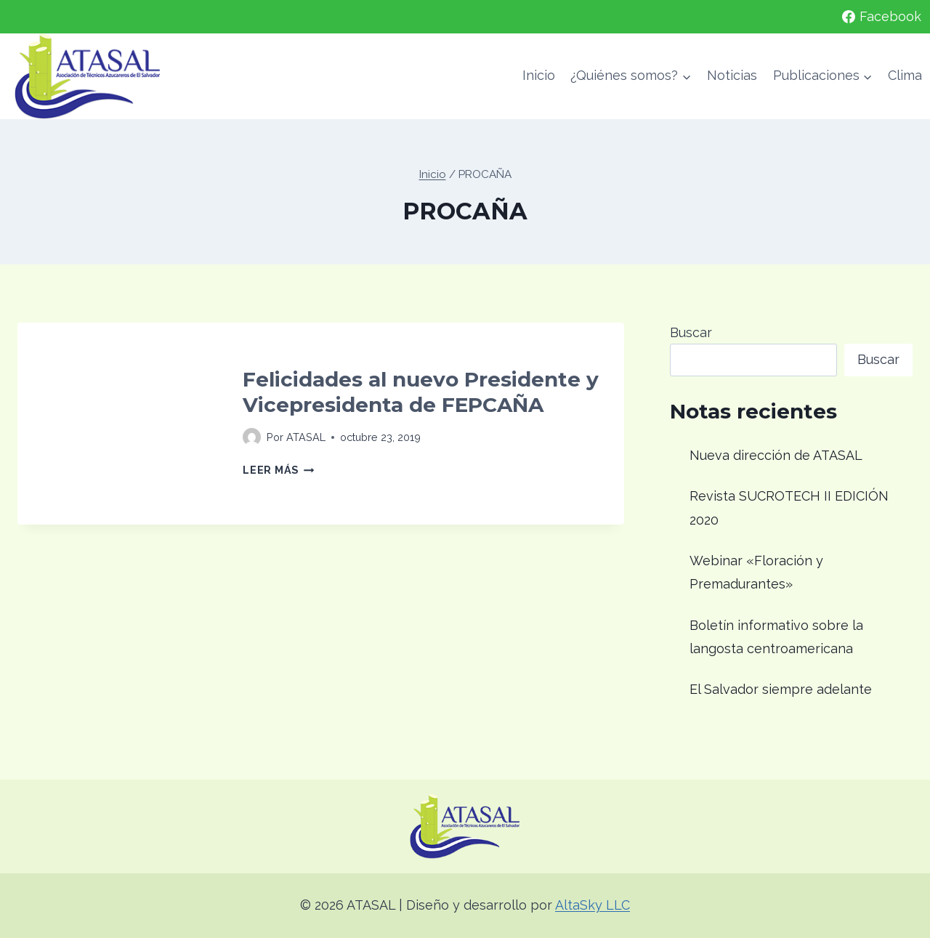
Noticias (732, 75)
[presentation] (118, 424)
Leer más (278, 470)
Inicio (538, 75)
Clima (905, 75)
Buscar (691, 332)
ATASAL (306, 437)
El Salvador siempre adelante (781, 689)
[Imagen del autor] (252, 437)
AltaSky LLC (592, 905)
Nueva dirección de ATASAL (776, 455)
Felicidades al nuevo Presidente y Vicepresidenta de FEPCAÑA (421, 392)
